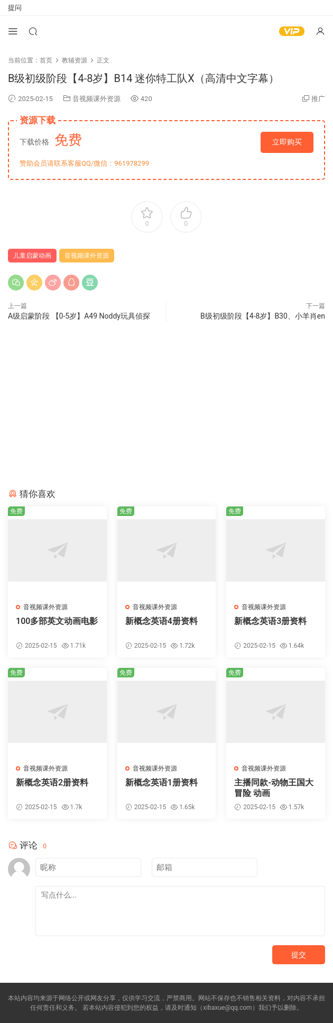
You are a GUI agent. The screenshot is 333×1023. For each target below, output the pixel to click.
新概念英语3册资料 (270, 621)
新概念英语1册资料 (161, 782)
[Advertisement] (166, 406)
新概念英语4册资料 (161, 621)
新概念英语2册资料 (52, 782)
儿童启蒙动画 (32, 255)
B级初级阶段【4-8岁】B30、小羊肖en (262, 316)
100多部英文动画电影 (57, 621)
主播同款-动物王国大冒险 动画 (273, 787)
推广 (318, 99)
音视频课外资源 (96, 99)
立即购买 (287, 142)
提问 (15, 8)
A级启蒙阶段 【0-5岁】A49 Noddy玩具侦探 (79, 316)
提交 (298, 954)
